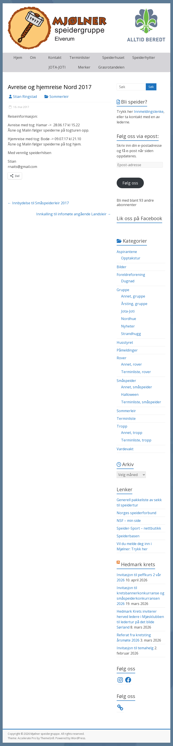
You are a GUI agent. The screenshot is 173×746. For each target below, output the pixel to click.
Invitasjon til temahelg (135, 648)
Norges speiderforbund (136, 512)
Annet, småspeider (136, 387)
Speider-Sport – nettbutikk (139, 528)
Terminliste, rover (136, 371)
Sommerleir (59, 96)
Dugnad (127, 281)
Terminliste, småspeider (141, 402)
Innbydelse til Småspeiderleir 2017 (38, 203)
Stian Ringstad (25, 96)
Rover (121, 357)
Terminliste (126, 418)
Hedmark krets (138, 564)
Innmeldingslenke (148, 111)
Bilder (121, 266)
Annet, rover (131, 364)
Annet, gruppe (133, 296)
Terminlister (79, 57)
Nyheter (128, 326)
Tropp (122, 426)
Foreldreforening (131, 274)
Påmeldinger (127, 350)
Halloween (130, 394)
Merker (84, 67)
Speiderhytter (143, 57)
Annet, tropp (131, 432)
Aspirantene (127, 251)
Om (33, 57)
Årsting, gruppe (134, 303)
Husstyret (125, 342)
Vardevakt (125, 448)
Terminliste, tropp (136, 440)
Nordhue (128, 318)
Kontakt (54, 57)
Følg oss (130, 183)
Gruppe (123, 289)
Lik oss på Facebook (139, 218)
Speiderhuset (113, 57)
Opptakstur (130, 258)
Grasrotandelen (111, 67)
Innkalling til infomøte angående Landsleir (73, 214)
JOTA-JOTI (57, 67)
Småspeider (126, 380)
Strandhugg (131, 333)
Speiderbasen (128, 536)
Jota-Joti (128, 311)
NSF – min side (129, 520)
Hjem (17, 57)
